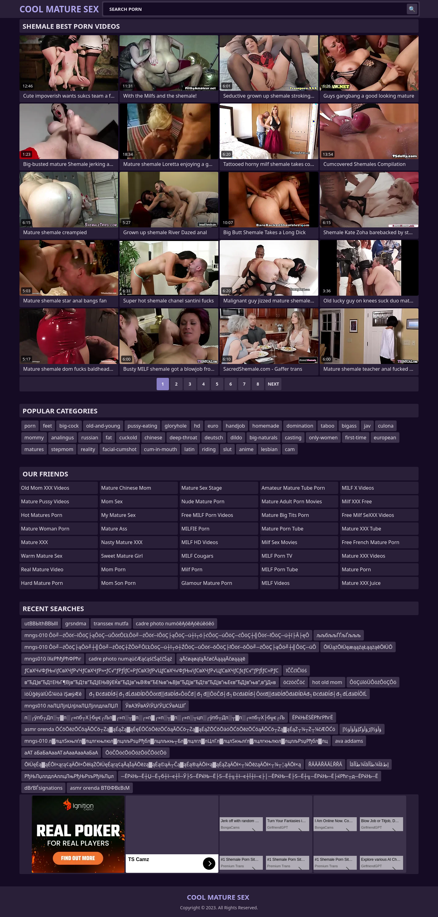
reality (88, 449)
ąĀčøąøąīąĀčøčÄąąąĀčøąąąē (212, 658)
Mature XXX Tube (361, 528)
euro (213, 425)
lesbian (269, 449)
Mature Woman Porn (45, 528)
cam (290, 449)
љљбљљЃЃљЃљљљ (339, 635)
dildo (236, 437)
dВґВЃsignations (43, 787)
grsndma (75, 623)
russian (89, 437)
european (385, 437)
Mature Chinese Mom (126, 487)
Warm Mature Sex (41, 555)
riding (209, 449)
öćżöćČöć (294, 682)
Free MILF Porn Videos (207, 515)
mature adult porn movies (292, 501)
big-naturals (264, 437)
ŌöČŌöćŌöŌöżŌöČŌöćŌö (135, 752)
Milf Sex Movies (279, 542)
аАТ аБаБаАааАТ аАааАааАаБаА (61, 752)
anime (246, 449)
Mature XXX (34, 542)
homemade (265, 425)
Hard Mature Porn (42, 583)
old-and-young (103, 425)
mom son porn (118, 583)
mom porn (113, 569)
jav (367, 425)
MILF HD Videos (199, 542)
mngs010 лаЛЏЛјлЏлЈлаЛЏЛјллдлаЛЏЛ (71, 705)
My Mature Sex (118, 515)
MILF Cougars (197, 555)
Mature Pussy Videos (45, 501)
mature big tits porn (285, 515)
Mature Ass (114, 528)
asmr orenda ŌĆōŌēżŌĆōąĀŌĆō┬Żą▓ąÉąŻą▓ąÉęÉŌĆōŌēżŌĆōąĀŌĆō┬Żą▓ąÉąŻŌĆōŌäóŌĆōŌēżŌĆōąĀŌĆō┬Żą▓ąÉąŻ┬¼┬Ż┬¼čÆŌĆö (179, 729)
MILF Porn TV (277, 555)
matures (34, 449)
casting (293, 437)
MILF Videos (276, 583)
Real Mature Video (42, 569)
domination (299, 425)
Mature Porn (356, 569)
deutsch (213, 437)
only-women (323, 437)
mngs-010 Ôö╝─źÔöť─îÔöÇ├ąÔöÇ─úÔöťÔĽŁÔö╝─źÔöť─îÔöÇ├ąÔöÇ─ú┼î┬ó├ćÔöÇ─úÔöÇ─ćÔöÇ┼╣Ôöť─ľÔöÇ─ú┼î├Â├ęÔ (166, 635)
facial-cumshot (120, 449)
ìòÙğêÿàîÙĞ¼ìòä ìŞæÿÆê (53, 694)
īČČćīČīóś (296, 670)
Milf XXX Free (357, 501)
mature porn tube (283, 528)
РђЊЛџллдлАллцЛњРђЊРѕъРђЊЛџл (69, 776)
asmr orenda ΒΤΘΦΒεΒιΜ (99, 787)
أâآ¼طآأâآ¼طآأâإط (369, 764)
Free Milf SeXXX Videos (368, 515)
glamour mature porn (206, 583)
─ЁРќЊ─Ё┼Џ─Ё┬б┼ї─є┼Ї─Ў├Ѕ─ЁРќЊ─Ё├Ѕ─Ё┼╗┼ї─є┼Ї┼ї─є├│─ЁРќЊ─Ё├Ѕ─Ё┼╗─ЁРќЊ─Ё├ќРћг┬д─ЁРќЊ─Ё (249, 776)
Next (273, 384)
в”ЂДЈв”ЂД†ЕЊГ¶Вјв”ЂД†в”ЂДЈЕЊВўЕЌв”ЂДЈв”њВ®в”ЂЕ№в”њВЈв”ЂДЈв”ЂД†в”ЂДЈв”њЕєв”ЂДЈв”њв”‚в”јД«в (150, 682)
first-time (355, 437)
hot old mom (327, 682)
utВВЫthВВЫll (41, 623)
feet (47, 425)
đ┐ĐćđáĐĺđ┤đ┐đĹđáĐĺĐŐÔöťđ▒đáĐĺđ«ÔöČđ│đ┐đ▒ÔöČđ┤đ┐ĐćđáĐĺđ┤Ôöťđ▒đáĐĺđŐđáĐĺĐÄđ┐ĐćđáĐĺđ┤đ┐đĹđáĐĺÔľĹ (228, 694)
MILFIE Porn (195, 528)
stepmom (62, 449)
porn (30, 425)
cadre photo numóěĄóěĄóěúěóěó (175, 623)
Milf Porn (191, 569)
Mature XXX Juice (361, 583)
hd (197, 425)
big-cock (69, 425)
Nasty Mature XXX (122, 542)
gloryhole (176, 425)
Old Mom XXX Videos (45, 487)
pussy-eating (142, 425)
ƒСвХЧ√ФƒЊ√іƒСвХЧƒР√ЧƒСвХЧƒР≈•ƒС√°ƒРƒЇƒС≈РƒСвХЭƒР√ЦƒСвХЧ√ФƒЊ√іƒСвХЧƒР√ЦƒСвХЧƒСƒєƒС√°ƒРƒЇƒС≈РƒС (151, 670)
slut (227, 449)
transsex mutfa (111, 623)
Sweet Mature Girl (122, 555)
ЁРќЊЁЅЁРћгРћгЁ (312, 717)
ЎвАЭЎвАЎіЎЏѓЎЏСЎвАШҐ (155, 705)
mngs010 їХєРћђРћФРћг (52, 658)
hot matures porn (41, 515)
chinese (153, 437)
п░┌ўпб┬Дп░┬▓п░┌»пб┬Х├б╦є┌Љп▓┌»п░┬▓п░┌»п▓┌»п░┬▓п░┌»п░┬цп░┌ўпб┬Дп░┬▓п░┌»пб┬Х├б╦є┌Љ (154, 717)
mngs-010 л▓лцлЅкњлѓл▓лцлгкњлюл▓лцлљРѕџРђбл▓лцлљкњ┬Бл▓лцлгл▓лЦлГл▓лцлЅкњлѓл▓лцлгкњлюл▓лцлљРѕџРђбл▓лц (176, 740)
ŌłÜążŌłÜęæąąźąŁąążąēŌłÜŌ (357, 647)
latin (189, 449)
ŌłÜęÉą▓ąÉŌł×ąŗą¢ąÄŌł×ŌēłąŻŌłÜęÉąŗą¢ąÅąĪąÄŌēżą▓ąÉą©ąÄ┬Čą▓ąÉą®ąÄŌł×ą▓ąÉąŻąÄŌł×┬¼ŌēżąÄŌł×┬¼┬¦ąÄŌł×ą (162, 764)
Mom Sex (112, 501)
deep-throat (183, 437)
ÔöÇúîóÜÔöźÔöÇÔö (373, 682)
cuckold (128, 437)
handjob (235, 425)
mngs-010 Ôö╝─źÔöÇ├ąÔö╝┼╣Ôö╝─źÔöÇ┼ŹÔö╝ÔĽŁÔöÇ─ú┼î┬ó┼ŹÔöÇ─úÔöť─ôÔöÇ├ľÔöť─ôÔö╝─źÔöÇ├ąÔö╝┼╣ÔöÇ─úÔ (170, 647)
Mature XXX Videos (363, 555)
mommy (34, 437)
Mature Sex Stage (201, 487)
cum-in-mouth (160, 449)
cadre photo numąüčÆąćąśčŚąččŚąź (130, 658)
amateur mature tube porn (293, 487)
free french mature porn (370, 542)
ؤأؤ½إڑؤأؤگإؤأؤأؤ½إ (362, 729)
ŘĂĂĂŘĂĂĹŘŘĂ (325, 764)
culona (386, 425)
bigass (349, 425)
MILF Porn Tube (280, 569)
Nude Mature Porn (203, 501)
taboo (327, 425)
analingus (62, 437)
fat (109, 437)
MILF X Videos (358, 487)
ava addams (349, 740)
